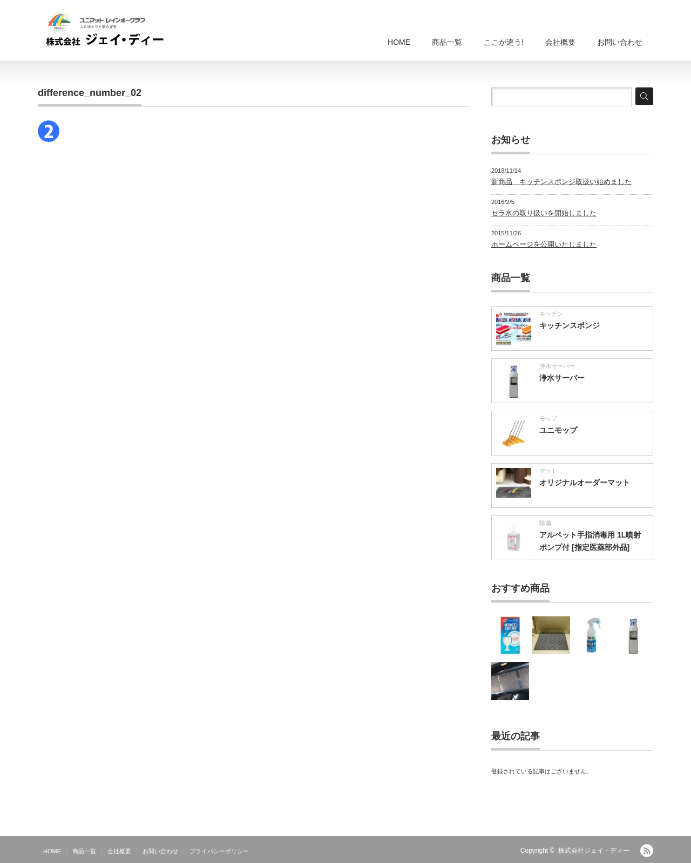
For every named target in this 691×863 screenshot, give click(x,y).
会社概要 (560, 42)
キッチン (551, 313)
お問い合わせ (619, 42)
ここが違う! (504, 42)
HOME (399, 42)
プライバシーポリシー (219, 851)
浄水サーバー (557, 366)
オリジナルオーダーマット (584, 482)
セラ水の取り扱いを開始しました (544, 213)
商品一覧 (447, 42)
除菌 (545, 523)
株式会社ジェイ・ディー (593, 850)
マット (548, 470)
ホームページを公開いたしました (544, 244)
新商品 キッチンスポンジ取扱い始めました (561, 182)
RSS (646, 850)
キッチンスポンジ (569, 325)
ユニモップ (558, 430)
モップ (548, 418)
